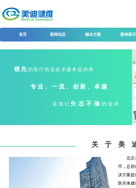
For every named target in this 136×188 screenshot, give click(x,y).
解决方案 (93, 34)
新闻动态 (58, 34)
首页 (23, 34)
